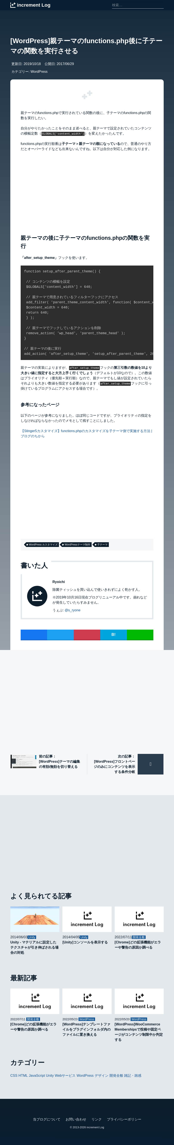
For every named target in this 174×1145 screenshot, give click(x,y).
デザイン (101, 1075)
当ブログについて (46, 1119)
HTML (23, 1075)
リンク (96, 1119)
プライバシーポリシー (124, 1119)
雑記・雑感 (132, 1075)
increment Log (95, 1127)
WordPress (39, 71)
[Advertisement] (87, 192)
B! (113, 634)
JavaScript (37, 1075)
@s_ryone (72, 610)
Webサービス (65, 1075)
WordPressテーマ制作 (77, 544)
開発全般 (116, 1075)
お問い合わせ (76, 1119)
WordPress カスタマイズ (43, 544)
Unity (50, 1075)
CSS (13, 1075)
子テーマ (102, 544)
